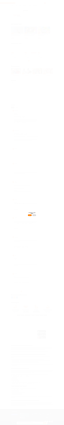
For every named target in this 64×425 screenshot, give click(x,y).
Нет (34, 215)
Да (29, 215)
